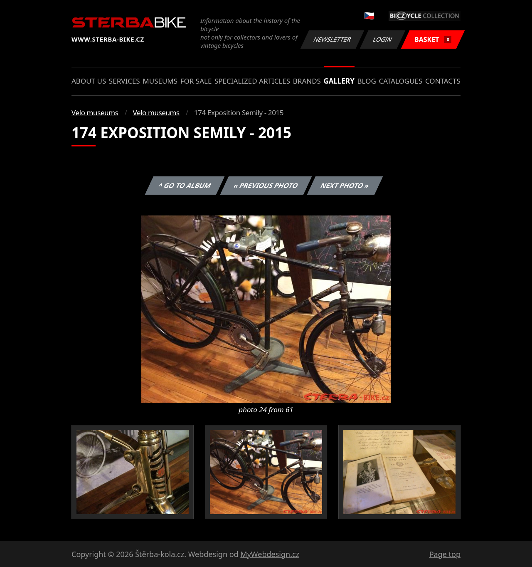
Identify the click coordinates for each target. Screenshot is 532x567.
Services (124, 81)
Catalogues (400, 81)
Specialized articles (252, 81)
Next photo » (345, 185)
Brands (307, 81)
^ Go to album (184, 185)
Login (383, 39)
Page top (445, 554)
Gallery (339, 81)
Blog (366, 81)
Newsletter (332, 39)
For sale (196, 81)
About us (88, 81)
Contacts (443, 81)
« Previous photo (266, 185)
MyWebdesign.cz (269, 554)
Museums (160, 81)
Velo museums (94, 112)
